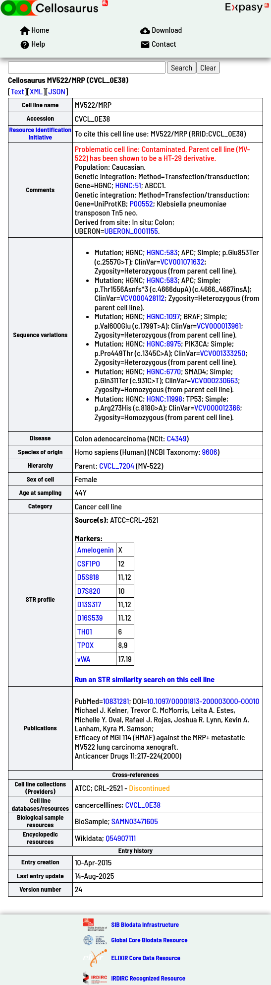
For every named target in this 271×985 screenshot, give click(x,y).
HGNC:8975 (164, 343)
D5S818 (88, 576)
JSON (57, 91)
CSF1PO (88, 563)
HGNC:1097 (163, 316)
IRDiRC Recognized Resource (148, 978)
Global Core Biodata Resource (149, 940)
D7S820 (89, 590)
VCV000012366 (217, 407)
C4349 (177, 438)
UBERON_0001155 (131, 230)
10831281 (116, 700)
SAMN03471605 (134, 821)
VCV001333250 (222, 352)
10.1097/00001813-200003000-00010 (203, 700)
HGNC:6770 (164, 371)
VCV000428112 (142, 297)
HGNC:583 (162, 252)
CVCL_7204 (116, 465)
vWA (84, 658)
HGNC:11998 (164, 398)
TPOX (85, 644)
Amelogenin (95, 549)
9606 (209, 451)
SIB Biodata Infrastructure (145, 924)
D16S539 (90, 617)
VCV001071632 (182, 261)
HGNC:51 (128, 185)
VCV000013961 (219, 325)
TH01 (84, 631)
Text (17, 91)
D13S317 (89, 604)
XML (36, 91)
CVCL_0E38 (143, 804)
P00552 (141, 203)
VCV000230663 (214, 380)
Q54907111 (121, 838)
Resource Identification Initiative (40, 133)
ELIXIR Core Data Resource (145, 958)
